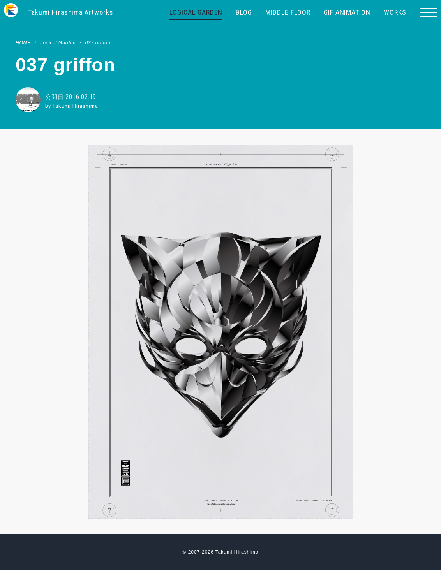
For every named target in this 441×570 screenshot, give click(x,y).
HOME (23, 43)
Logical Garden (58, 43)
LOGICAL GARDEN (195, 12)
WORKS (395, 12)
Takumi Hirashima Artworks (71, 12)
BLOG (244, 12)
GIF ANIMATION (347, 12)
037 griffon (97, 43)
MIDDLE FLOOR (287, 12)
